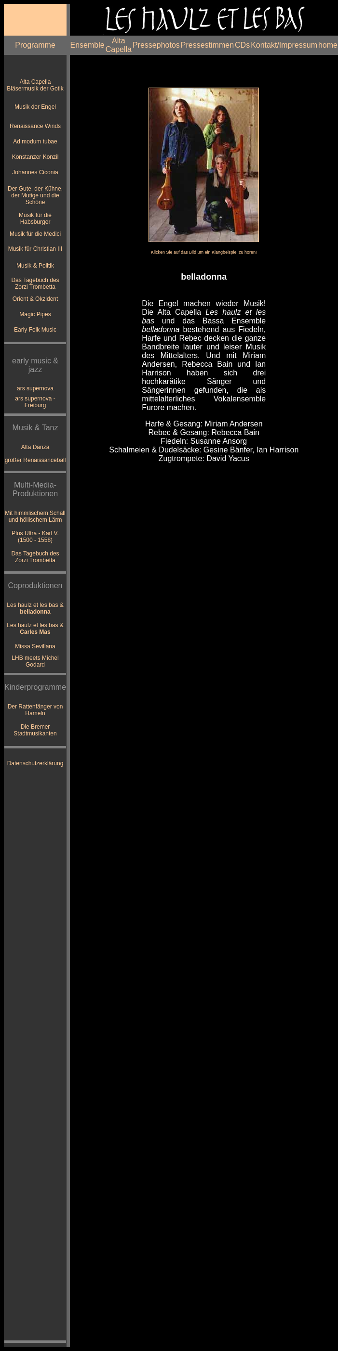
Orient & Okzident (35, 299)
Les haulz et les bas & (35, 608)
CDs (242, 45)
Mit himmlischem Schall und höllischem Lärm (35, 516)
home (328, 45)
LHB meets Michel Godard (35, 661)
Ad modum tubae (35, 141)
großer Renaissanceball (35, 460)
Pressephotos (156, 45)
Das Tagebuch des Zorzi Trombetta (35, 283)
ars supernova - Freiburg (35, 402)
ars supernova (35, 388)
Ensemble (87, 45)
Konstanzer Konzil (35, 157)
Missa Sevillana (35, 646)
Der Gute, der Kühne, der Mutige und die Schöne (35, 195)
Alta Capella (119, 45)
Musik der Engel (35, 106)
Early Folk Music (35, 329)
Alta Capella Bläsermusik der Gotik (35, 85)
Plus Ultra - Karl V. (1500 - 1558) (35, 536)
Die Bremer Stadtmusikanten (35, 730)
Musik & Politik (35, 265)
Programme (35, 45)
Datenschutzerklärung (35, 763)
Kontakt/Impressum (284, 45)
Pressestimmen (207, 45)
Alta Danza (35, 447)
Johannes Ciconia (35, 172)
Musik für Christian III (35, 248)
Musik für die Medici (35, 234)
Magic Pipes (35, 314)
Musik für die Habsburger (35, 218)
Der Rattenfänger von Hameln (35, 710)
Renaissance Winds (35, 126)
